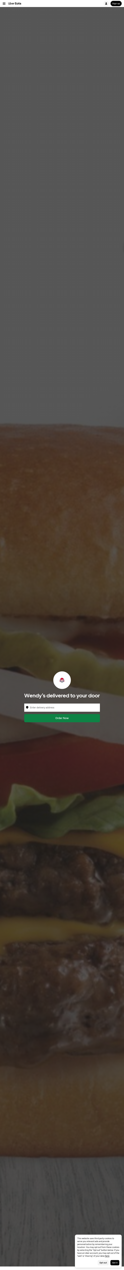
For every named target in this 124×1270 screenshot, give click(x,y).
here (107, 1256)
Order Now (62, 718)
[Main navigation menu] (4, 3)
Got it (115, 1263)
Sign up (116, 3)
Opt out (103, 1263)
